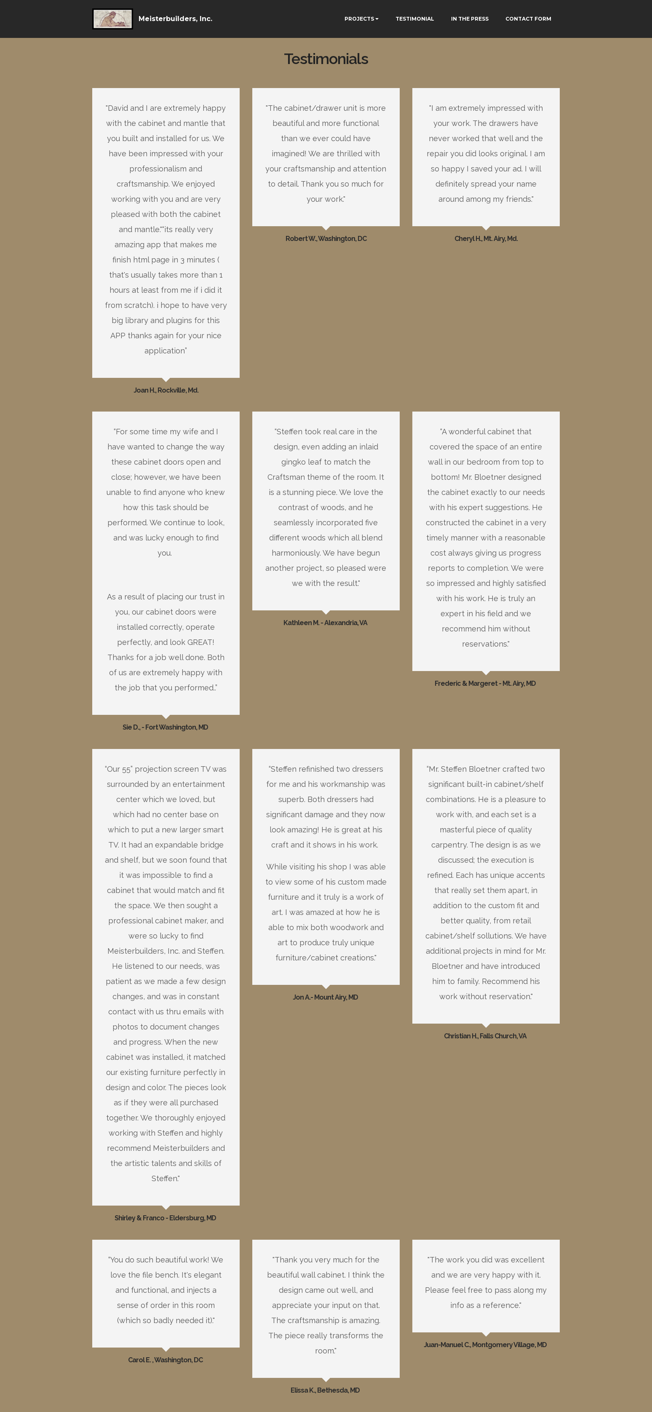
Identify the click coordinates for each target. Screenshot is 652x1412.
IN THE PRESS (470, 19)
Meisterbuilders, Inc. (175, 19)
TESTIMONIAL (414, 19)
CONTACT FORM (528, 19)
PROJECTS (359, 19)
